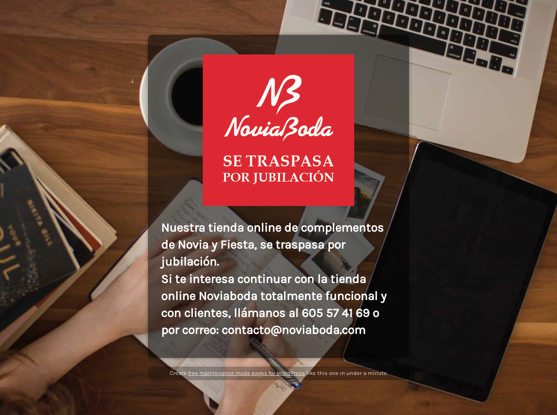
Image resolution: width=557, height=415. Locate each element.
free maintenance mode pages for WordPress (246, 373)
